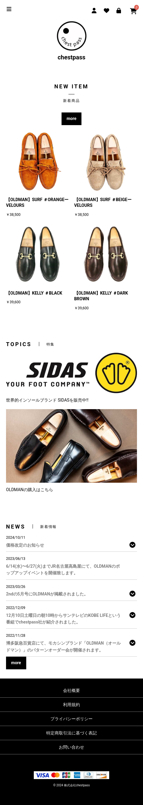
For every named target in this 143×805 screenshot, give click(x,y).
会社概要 (71, 690)
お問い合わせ (71, 747)
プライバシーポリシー (71, 718)
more (72, 118)
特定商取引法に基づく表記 (71, 733)
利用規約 (71, 704)
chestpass (71, 41)
